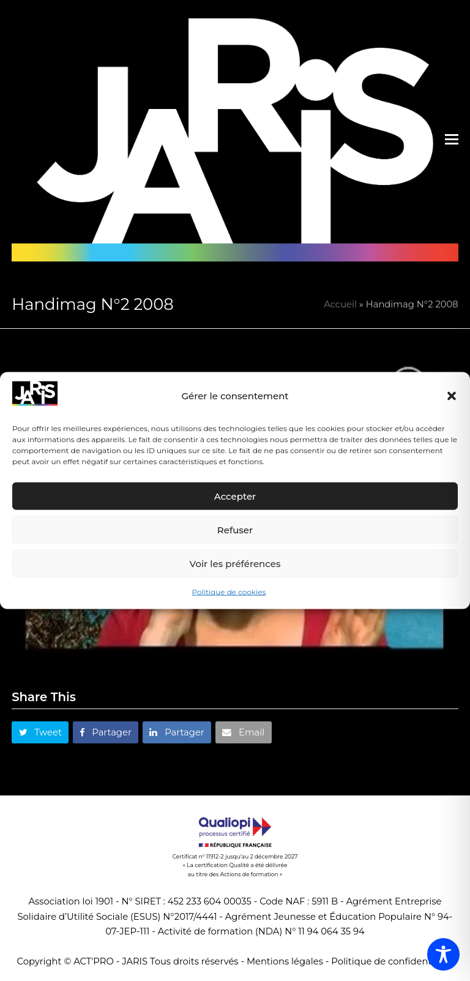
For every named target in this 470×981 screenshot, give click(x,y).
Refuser (235, 530)
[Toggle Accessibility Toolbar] (443, 954)
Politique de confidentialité (392, 961)
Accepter (235, 496)
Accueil (340, 304)
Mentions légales (285, 961)
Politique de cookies (229, 591)
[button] (452, 396)
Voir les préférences (235, 563)
